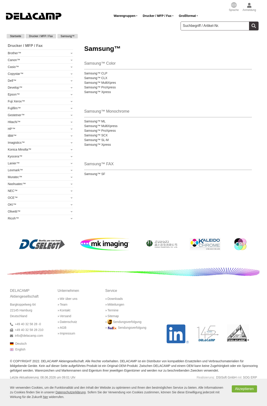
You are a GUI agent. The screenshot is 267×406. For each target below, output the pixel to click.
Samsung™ (68, 36)
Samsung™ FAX (99, 164)
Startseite (15, 36)
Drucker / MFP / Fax (41, 36)
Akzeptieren (244, 389)
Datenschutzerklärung (70, 392)
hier (45, 397)
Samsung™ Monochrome (106, 111)
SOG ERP (250, 377)
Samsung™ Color (100, 63)
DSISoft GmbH (226, 377)
